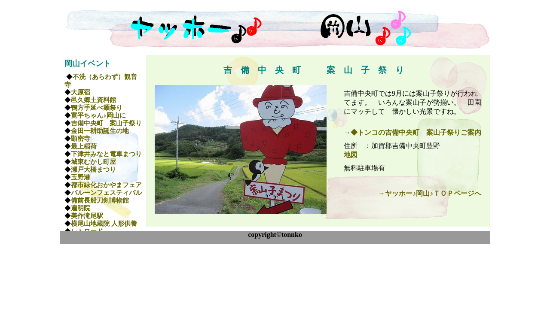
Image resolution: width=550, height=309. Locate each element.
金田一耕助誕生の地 (100, 130)
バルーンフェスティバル (106, 192)
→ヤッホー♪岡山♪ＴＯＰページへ (429, 193)
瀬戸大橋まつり (93, 169)
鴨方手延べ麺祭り (96, 107)
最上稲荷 (84, 146)
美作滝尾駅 (87, 215)
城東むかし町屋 (93, 161)
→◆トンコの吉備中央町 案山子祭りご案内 (412, 132)
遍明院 (80, 208)
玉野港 (80, 177)
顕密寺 (80, 138)
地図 (351, 154)
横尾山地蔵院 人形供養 (104, 223)
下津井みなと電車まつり (106, 154)
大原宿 (80, 92)
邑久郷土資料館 (93, 100)
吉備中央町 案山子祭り (106, 123)
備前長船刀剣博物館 (100, 200)
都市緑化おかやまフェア (106, 185)
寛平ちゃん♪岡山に (98, 115)
